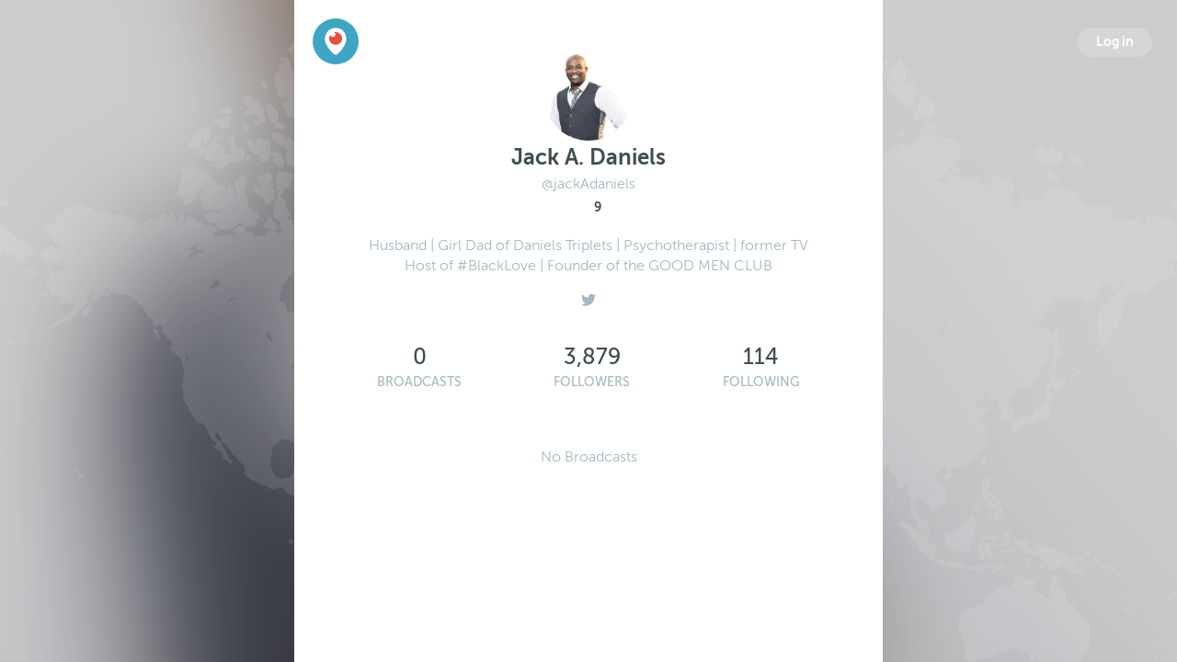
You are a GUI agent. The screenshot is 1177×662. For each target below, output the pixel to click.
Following (761, 382)
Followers (592, 382)
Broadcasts (419, 382)
